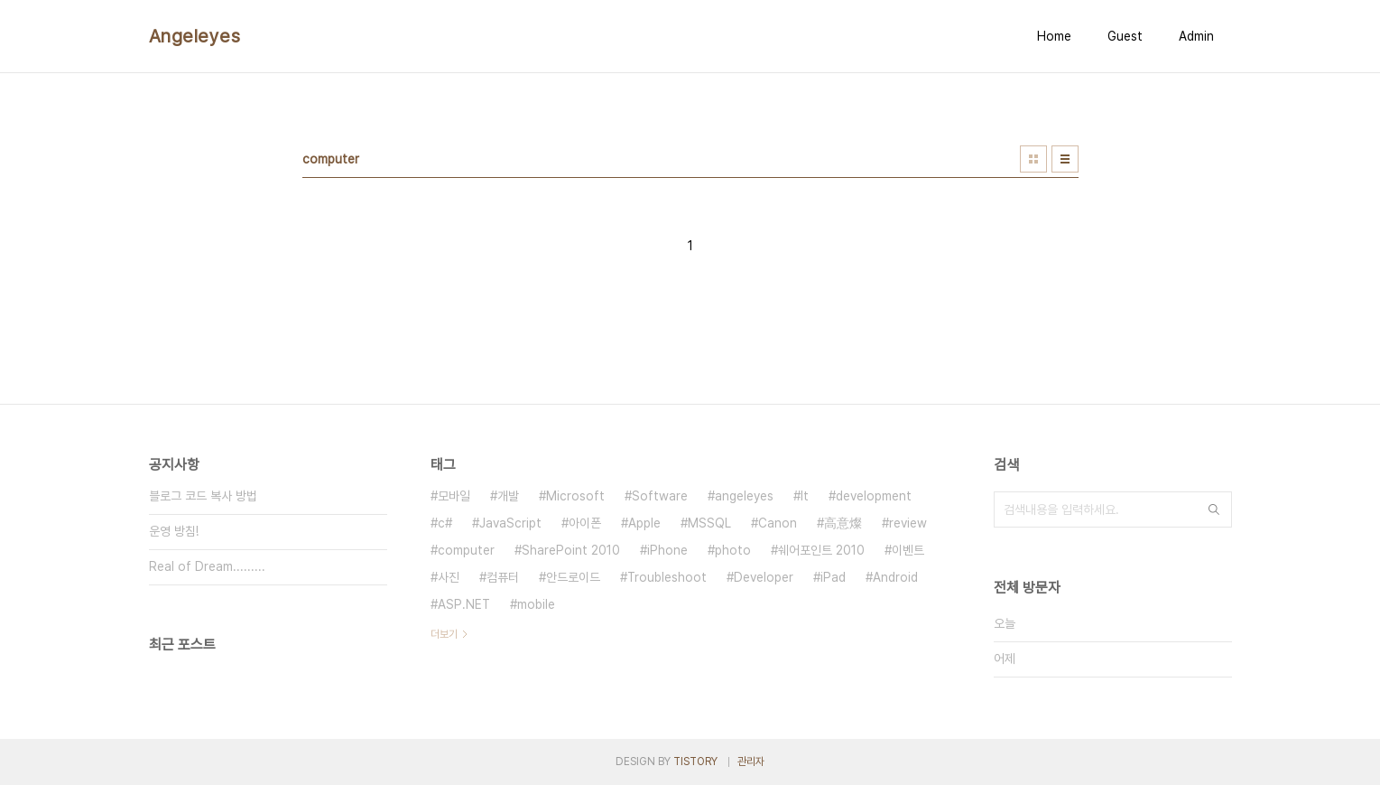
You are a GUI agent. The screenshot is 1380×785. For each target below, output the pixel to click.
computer (466, 550)
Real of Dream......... (207, 566)
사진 (448, 577)
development (874, 496)
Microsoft (575, 496)
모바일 (454, 496)
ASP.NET (464, 604)
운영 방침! (174, 531)
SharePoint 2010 (571, 550)
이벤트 (908, 550)
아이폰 (585, 523)
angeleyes (744, 496)
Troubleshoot (667, 577)
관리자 (750, 761)
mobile (536, 604)
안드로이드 (573, 577)
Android (895, 577)
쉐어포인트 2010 (821, 550)
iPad (833, 577)
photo (733, 550)
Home (1054, 36)
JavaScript (510, 523)
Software (660, 496)
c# (445, 523)
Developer (763, 577)
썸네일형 (1033, 159)
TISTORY (695, 761)
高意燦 (843, 523)
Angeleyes (195, 36)
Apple (644, 523)
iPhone (667, 550)
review (908, 523)
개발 (508, 496)
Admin (1196, 36)
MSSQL (709, 523)
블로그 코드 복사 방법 (203, 496)
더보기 (444, 634)
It (805, 496)
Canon (777, 523)
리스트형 (1065, 159)
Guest (1125, 36)
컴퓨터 (502, 577)
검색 (1214, 509)
